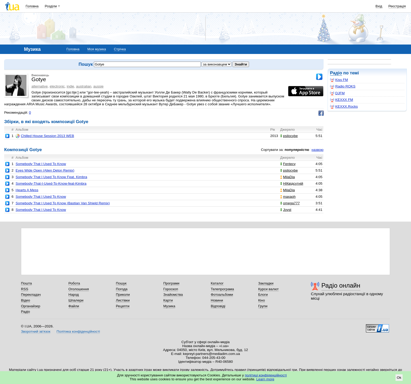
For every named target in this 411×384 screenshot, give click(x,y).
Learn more (265, 379)
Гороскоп (170, 289)
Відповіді (218, 306)
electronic (57, 86)
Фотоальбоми (222, 295)
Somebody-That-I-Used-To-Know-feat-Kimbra (50, 183)
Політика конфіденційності (78, 331)
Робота (74, 283)
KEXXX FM (341, 100)
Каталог (217, 283)
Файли (73, 306)
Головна (32, 6)
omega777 (290, 203)
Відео (25, 300)
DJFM (337, 93)
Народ (73, 295)
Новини (217, 300)
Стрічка (120, 49)
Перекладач (31, 295)
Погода (121, 289)
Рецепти (122, 306)
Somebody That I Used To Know (40, 164)
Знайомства (173, 295)
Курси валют (268, 289)
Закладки (265, 283)
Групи (262, 306)
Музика (169, 306)
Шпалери (75, 300)
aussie (98, 86)
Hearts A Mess (26, 190)
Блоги (263, 295)
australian (83, 86)
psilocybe (289, 136)
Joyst (285, 210)
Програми (171, 283)
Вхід (379, 6)
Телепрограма (222, 289)
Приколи (123, 295)
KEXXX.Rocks (344, 107)
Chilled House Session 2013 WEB (44, 136)
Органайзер (30, 306)
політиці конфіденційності (266, 375)
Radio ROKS (342, 86)
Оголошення (78, 289)
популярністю (297, 150)
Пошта (26, 283)
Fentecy (288, 164)
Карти (168, 300)
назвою (317, 150)
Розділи (51, 6)
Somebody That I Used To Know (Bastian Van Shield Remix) (62, 203)
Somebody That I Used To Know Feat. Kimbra (51, 177)
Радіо (336, 72)
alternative (39, 86)
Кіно (261, 300)
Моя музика (96, 49)
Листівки (123, 300)
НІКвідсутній (291, 183)
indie (70, 86)
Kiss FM (339, 80)
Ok (399, 378)
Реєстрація (397, 6)
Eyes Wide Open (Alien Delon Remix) (44, 170)
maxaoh (288, 197)
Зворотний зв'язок (35, 331)
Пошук (121, 283)
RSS (24, 289)
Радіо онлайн (340, 285)
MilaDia (287, 177)
